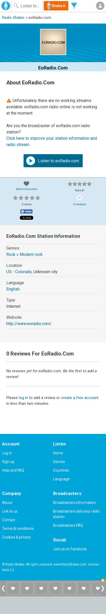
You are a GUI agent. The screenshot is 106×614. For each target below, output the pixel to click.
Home (58, 453)
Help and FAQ (13, 470)
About (7, 502)
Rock (10, 254)
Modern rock (31, 254)
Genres (59, 462)
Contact (8, 520)
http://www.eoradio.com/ (29, 323)
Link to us (10, 511)
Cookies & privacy (16, 537)
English (13, 289)
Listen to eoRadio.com (52, 160)
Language (61, 479)
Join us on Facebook (70, 549)
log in (23, 397)
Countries (61, 470)
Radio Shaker (13, 17)
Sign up (8, 462)
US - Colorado (19, 271)
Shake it (58, 6)
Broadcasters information (74, 502)
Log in (7, 453)
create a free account (79, 397)
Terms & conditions (18, 528)
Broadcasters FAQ (68, 525)
